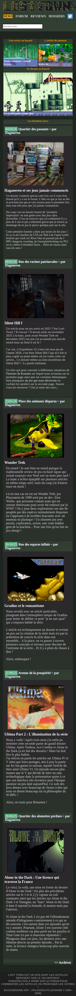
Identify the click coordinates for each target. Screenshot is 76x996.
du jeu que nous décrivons (41, 380)
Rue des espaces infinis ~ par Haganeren (31, 546)
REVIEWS (38, 16)
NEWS (8, 16)
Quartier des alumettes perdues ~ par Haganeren (37, 817)
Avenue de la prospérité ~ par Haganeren (31, 674)
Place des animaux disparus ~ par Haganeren (34, 403)
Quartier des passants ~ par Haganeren (30, 130)
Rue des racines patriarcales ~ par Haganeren (34, 263)
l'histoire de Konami (18, 373)
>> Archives (63, 962)
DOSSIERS (57, 16)
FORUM (22, 16)
